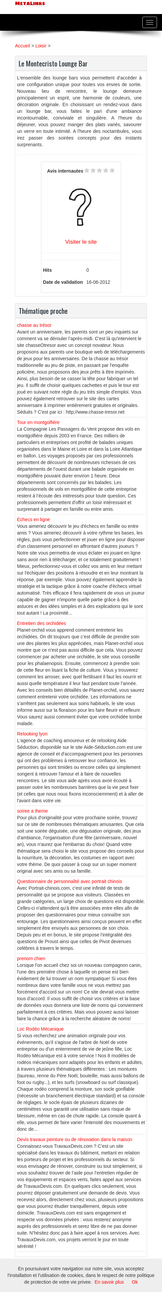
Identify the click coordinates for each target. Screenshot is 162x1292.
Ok (135, 1282)
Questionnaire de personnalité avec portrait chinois (69, 881)
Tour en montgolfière (38, 422)
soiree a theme (32, 811)
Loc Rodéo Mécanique (40, 1029)
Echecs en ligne (33, 519)
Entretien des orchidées (41, 623)
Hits (47, 270)
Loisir (40, 45)
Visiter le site (81, 242)
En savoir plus (109, 1282)
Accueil (22, 45)
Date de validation (63, 282)
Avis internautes (65, 171)
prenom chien (31, 958)
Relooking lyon (32, 733)
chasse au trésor (34, 325)
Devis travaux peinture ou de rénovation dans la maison (74, 1139)
